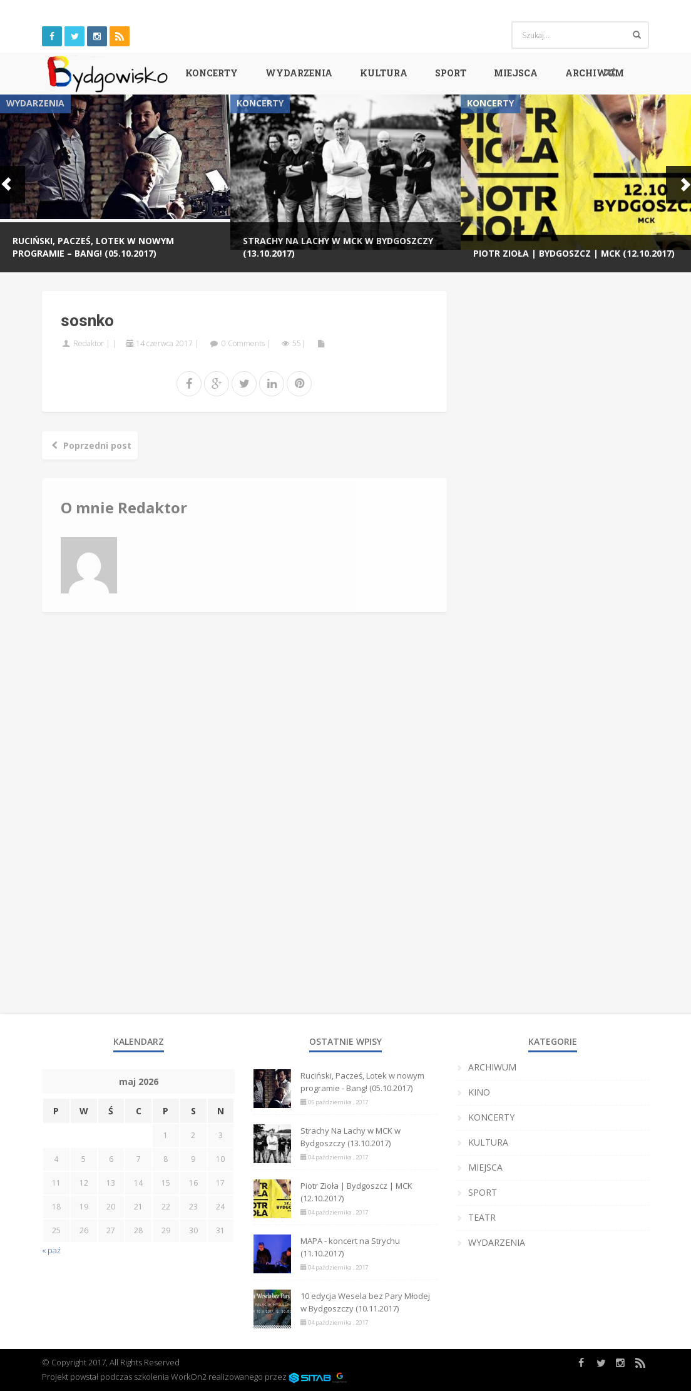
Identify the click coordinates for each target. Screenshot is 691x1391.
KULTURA (383, 73)
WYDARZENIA (298, 73)
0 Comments (243, 343)
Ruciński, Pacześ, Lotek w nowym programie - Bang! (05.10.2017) (362, 1082)
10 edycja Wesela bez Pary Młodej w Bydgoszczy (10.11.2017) (365, 1302)
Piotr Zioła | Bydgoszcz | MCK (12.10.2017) (574, 253)
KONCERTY (211, 73)
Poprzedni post (89, 445)
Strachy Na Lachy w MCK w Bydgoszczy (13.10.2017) (350, 1137)
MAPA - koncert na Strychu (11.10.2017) (350, 1247)
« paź (51, 1250)
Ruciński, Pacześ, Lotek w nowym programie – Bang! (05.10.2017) (93, 247)
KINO (479, 1092)
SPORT (450, 73)
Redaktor (88, 343)
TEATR (482, 1217)
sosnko (87, 320)
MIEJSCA (516, 73)
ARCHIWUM (594, 73)
